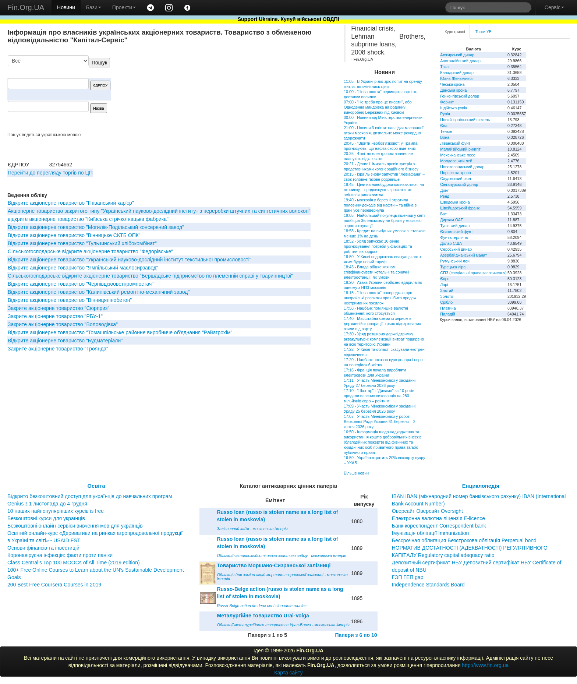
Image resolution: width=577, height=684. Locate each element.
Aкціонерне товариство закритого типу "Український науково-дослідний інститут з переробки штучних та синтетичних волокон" (159, 211)
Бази (93, 7)
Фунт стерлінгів (454, 237)
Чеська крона (452, 84)
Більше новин (356, 473)
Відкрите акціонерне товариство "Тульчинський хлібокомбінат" (82, 243)
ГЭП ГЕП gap (408, 577)
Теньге (446, 131)
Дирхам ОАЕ (451, 220)
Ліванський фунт (455, 143)
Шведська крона (455, 202)
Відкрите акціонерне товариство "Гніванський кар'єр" (71, 203)
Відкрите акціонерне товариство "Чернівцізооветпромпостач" (80, 284)
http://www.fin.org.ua (485, 665)
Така (444, 66)
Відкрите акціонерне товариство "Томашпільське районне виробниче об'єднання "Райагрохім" (120, 332)
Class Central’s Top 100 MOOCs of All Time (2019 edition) (73, 562)
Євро (444, 278)
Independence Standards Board (428, 585)
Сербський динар (456, 249)
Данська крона (453, 90)
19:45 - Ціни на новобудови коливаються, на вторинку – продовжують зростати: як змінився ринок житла (384, 189)
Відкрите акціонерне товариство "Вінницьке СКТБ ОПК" (74, 235)
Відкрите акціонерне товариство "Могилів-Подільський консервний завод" (96, 227)
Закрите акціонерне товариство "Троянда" (58, 349)
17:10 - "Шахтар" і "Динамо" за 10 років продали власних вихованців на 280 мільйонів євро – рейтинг (379, 395)
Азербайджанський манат (463, 255)
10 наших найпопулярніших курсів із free (55, 511)
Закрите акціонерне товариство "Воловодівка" (63, 324)
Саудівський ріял (455, 178)
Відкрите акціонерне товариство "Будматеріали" (65, 340)
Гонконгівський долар (459, 96)
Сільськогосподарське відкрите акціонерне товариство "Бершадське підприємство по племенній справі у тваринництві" (150, 276)
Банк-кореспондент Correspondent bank (439, 526)
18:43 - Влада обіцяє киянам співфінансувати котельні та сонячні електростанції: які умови (376, 272)
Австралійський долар (460, 61)
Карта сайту (288, 673)
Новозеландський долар (462, 167)
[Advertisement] (274, 93)
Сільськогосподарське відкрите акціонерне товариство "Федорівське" (90, 251)
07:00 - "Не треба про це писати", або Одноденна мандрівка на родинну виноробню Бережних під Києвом (378, 107)
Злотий (446, 290)
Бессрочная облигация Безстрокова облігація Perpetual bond (464, 540)
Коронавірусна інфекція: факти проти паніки (60, 555)
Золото (446, 296)
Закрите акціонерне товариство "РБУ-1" (55, 316)
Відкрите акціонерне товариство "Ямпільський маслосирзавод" (83, 268)
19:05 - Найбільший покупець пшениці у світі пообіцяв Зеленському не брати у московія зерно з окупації (384, 220)
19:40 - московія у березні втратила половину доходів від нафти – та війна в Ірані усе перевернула (380, 205)
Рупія (445, 114)
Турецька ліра (453, 267)
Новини (66, 7)
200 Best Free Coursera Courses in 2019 (54, 585)
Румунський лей (454, 261)
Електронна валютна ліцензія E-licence (438, 518)
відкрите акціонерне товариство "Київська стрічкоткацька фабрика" (88, 219)
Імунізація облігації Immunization (430, 533)
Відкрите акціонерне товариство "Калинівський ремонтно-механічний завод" (99, 292)
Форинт (447, 102)
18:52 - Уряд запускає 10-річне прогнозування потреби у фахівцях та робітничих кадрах (378, 246)
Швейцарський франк (459, 208)
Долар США (451, 243)
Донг (444, 190)
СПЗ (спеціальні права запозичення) (473, 273)
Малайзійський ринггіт (460, 149)
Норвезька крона (455, 172)
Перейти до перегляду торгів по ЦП (50, 173)
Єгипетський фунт (456, 231)
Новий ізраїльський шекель (465, 119)
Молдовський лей (456, 161)
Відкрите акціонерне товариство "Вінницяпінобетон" (70, 300)
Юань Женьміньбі (456, 78)
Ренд (444, 196)
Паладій (447, 314)
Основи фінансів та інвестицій (43, 548)
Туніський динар (455, 225)
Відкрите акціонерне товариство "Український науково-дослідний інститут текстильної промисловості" (129, 259)
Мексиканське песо (457, 155)
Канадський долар (457, 72)
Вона (444, 137)
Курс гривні (455, 31)
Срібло (446, 302)
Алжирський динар (457, 55)
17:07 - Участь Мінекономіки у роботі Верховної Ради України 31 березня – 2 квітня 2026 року (379, 421)
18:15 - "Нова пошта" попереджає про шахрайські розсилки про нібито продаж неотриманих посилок (380, 297)
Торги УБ (483, 31)
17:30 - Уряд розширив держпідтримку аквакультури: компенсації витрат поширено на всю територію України (384, 339)
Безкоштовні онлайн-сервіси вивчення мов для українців (75, 526)
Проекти (124, 7)
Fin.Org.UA (25, 7)
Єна (443, 125)
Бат (443, 214)
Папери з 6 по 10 (356, 635)
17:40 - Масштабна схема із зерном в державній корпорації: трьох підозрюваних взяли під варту (382, 323)
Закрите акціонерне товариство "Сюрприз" (58, 308)
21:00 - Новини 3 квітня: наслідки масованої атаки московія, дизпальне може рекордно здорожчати (384, 133)
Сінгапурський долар (459, 184)
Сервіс (554, 7)
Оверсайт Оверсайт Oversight (427, 511)
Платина (448, 308)
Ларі (444, 284)
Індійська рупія (453, 108)
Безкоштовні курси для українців (46, 518)
